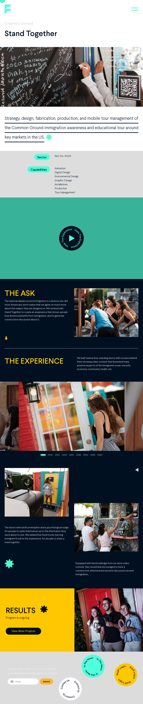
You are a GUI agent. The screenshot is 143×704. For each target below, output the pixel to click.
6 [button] (78, 455)
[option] (71, 420)
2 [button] (50, 455)
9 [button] (99, 455)
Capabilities (39, 169)
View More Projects (23, 631)
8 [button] (92, 455)
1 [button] (43, 455)
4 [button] (64, 455)
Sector (42, 157)
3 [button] (57, 455)
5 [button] (71, 455)
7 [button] (85, 455)
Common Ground (19, 23)
